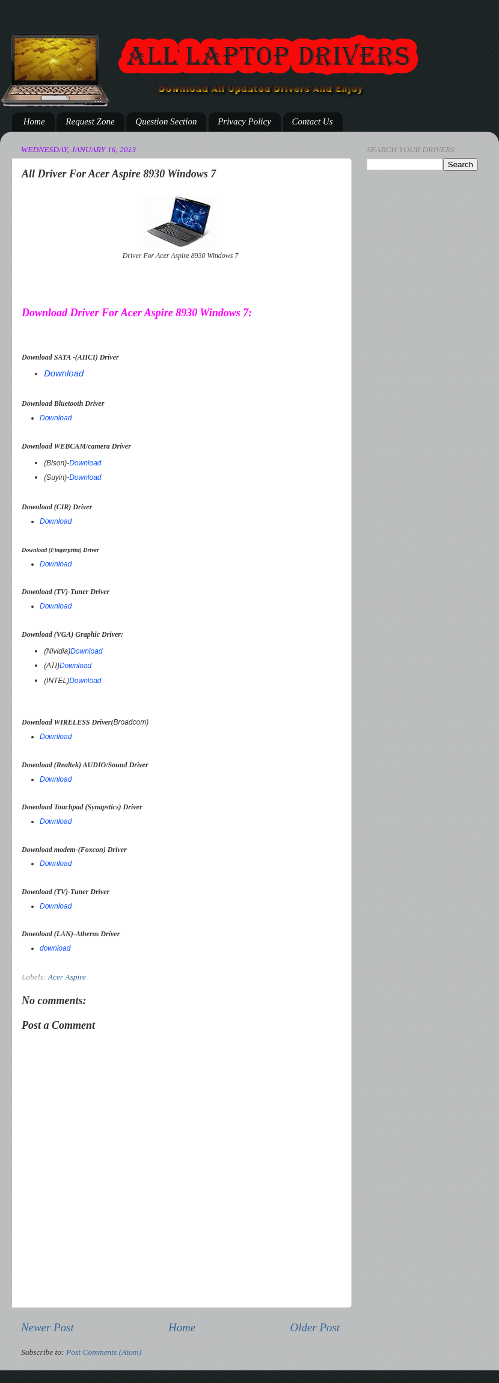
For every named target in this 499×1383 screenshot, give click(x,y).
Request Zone (90, 121)
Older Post (315, 1327)
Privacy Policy (244, 121)
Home (34, 121)
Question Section (166, 121)
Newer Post (47, 1327)
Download (64, 373)
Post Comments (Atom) (103, 1352)
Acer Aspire (67, 976)
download (55, 948)
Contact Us (312, 121)
